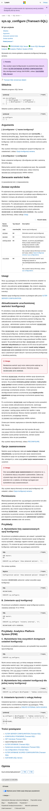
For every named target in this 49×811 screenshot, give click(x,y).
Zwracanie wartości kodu (10, 36)
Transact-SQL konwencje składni (15, 80)
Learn (3, 15)
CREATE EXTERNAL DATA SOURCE (34, 707)
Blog (3, 803)
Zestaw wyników (8, 38)
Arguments (6, 33)
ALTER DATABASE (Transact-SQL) (17, 744)
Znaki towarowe (6, 808)
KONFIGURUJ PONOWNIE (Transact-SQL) (20, 736)
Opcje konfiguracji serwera (26, 151)
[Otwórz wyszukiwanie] (40, 2)
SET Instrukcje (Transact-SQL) (15, 739)
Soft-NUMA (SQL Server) (13, 758)
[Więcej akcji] (45, 15)
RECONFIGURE (33, 441)
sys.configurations (33, 255)
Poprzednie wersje (36, 800)
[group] (24, 247)
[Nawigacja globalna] (2, 2)
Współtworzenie (12, 803)
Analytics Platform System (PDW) (21, 49)
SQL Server (16, 15)
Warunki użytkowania (31, 805)
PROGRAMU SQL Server (19, 46)
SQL (9, 15)
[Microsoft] (24, 2)
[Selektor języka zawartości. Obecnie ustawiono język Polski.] (5, 786)
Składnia (5, 31)
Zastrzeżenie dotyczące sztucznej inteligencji (15, 800)
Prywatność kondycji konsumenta (11, 805)
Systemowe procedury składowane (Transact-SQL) (22, 747)
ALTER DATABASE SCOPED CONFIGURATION (25, 68)
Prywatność (23, 803)
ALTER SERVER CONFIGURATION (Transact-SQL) (23, 734)
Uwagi (26, 214)
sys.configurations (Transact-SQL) (16, 750)
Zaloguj (45, 2)
